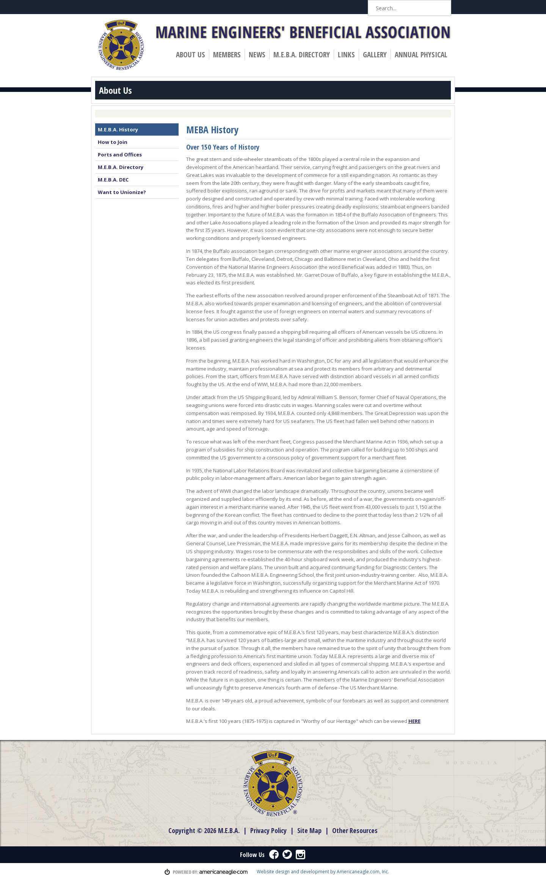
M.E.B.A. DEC (113, 179)
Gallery (375, 54)
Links (346, 54)
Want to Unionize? (122, 192)
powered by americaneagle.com (206, 872)
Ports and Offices (120, 154)
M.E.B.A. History (118, 129)
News (259, 54)
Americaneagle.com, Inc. (363, 871)
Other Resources (355, 830)
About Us (192, 54)
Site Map (309, 830)
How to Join (112, 142)
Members (228, 54)
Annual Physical (423, 54)
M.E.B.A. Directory (301, 54)
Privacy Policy (268, 830)
